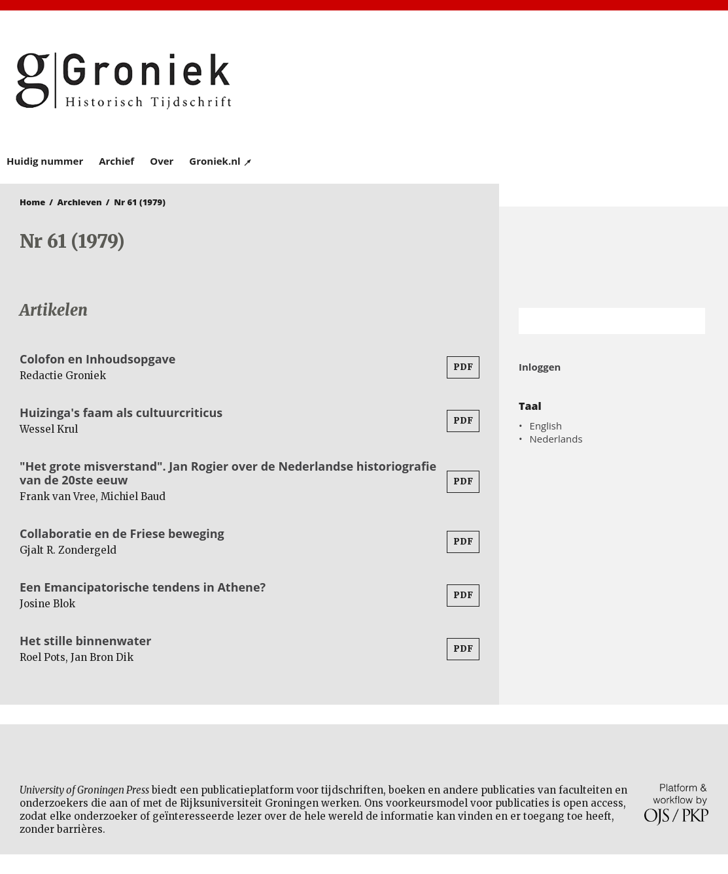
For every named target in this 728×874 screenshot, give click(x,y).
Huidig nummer (45, 160)
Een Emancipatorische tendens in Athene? (143, 587)
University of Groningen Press (543, 79)
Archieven (80, 202)
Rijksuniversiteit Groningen (613, 257)
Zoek (688, 321)
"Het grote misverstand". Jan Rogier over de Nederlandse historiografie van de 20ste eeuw (228, 473)
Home (32, 202)
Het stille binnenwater (85, 640)
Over (161, 160)
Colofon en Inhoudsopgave (97, 359)
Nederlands (556, 438)
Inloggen (540, 366)
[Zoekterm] (595, 321)
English (546, 425)
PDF (463, 367)
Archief (116, 160)
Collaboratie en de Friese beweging (122, 533)
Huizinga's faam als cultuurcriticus (121, 412)
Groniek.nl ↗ (220, 160)
